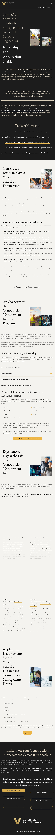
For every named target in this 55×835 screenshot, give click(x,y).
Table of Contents (24, 831)
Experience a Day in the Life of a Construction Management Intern (27, 142)
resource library (35, 770)
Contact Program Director (13, 798)
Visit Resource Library (13, 806)
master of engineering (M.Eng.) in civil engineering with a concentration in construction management (24, 109)
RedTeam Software (18, 601)
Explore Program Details (42, 800)
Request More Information (13, 790)
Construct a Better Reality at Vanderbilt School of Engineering (26, 132)
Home (16, 831)
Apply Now (42, 808)
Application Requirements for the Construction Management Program (28, 147)
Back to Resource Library (45, 7)
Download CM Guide (42, 792)
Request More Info (35, 831)
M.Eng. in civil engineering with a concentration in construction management (21, 197)
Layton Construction (46, 537)
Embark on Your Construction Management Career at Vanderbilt (26, 153)
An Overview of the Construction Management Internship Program (27, 137)
